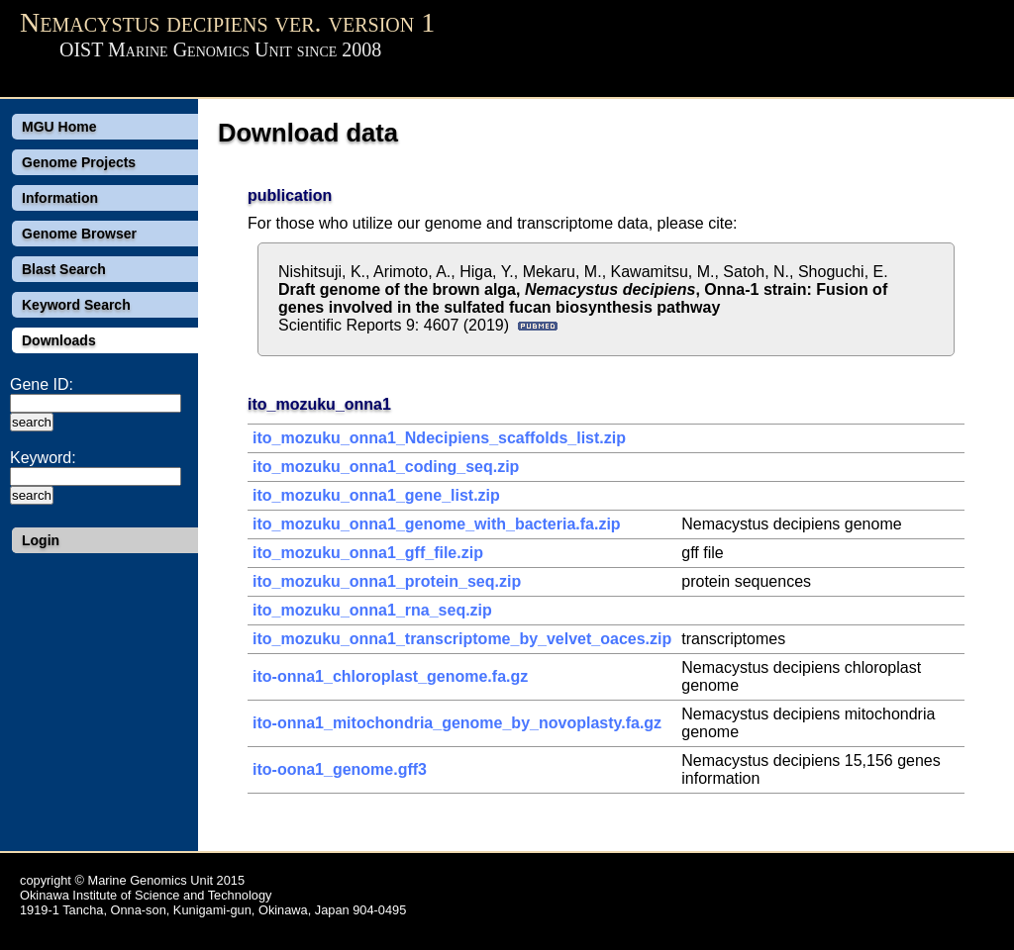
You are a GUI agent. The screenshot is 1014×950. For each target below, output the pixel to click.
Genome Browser (79, 233)
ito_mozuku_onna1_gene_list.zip (376, 495)
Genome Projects (79, 162)
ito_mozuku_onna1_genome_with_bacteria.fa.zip (437, 524)
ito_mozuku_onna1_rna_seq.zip (372, 610)
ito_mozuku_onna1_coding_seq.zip (386, 466)
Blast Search (64, 269)
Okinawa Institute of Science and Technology (145, 895)
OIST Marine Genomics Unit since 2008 (220, 49)
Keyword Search (76, 305)
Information (60, 198)
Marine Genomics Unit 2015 (166, 880)
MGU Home (59, 127)
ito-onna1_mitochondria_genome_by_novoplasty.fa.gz (457, 722)
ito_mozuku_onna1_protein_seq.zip (387, 581)
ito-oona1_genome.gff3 (340, 769)
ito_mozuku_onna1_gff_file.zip (368, 552)
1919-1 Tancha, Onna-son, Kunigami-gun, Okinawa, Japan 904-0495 (213, 909)
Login (40, 540)
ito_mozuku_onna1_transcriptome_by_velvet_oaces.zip (462, 638)
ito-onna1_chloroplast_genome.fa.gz (390, 676)
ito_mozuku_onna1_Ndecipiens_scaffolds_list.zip (439, 437)
